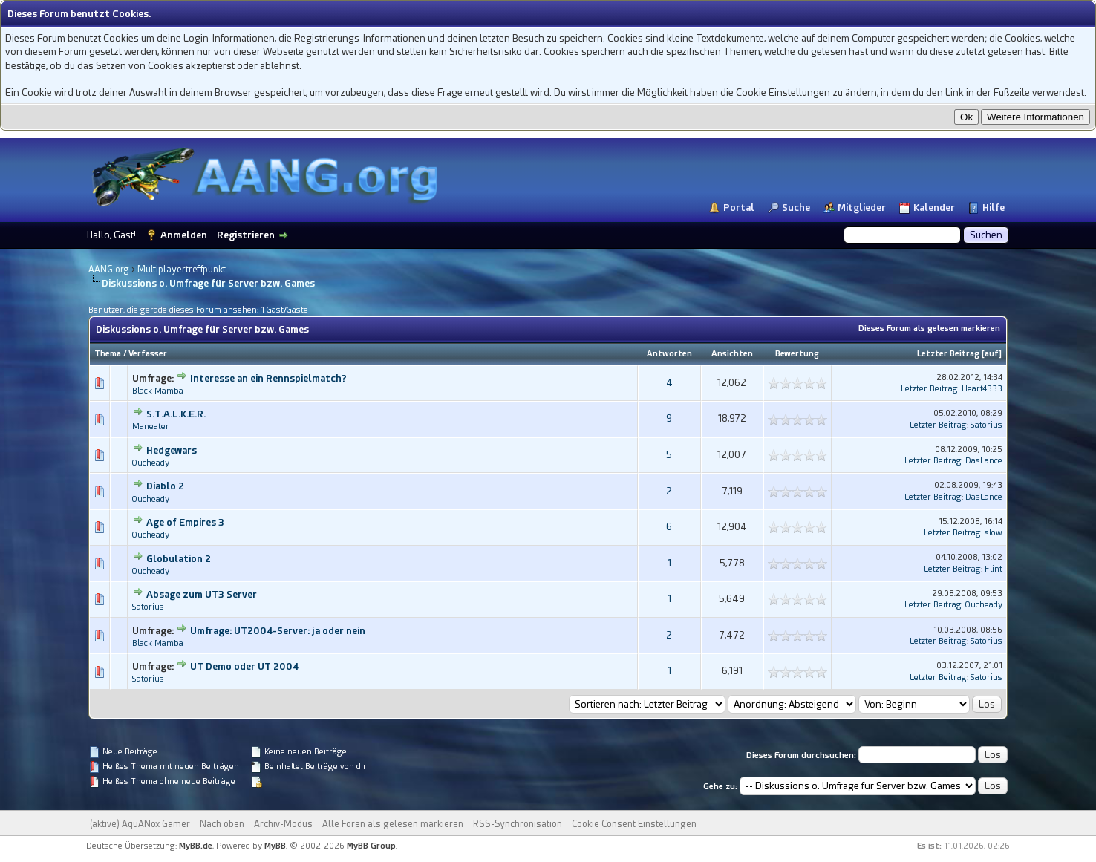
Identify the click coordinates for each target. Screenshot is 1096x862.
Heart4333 (982, 389)
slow (993, 533)
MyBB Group (371, 846)
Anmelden (183, 235)
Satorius (986, 425)
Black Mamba (157, 391)
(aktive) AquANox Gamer (140, 824)
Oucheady (150, 463)
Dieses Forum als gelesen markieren (929, 328)
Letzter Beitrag (948, 354)
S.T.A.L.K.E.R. (176, 413)
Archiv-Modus (283, 824)
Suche (796, 207)
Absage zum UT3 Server (201, 594)
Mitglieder (862, 207)
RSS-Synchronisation (517, 824)
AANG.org (108, 269)
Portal (738, 207)
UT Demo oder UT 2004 (244, 666)
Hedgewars (171, 450)
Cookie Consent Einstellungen (634, 824)
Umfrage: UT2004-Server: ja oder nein (277, 630)
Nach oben (222, 824)
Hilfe (993, 207)
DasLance (983, 461)
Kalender (934, 207)
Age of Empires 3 (185, 522)
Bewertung (797, 354)
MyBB (275, 846)
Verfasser (147, 354)
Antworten (669, 354)
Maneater (150, 426)
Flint (993, 569)
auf (992, 354)
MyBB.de (195, 846)
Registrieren (246, 235)
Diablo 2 (165, 486)
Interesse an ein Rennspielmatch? (268, 378)
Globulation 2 (178, 558)
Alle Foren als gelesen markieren (392, 824)
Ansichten (732, 354)
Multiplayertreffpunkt (181, 269)
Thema (107, 354)
